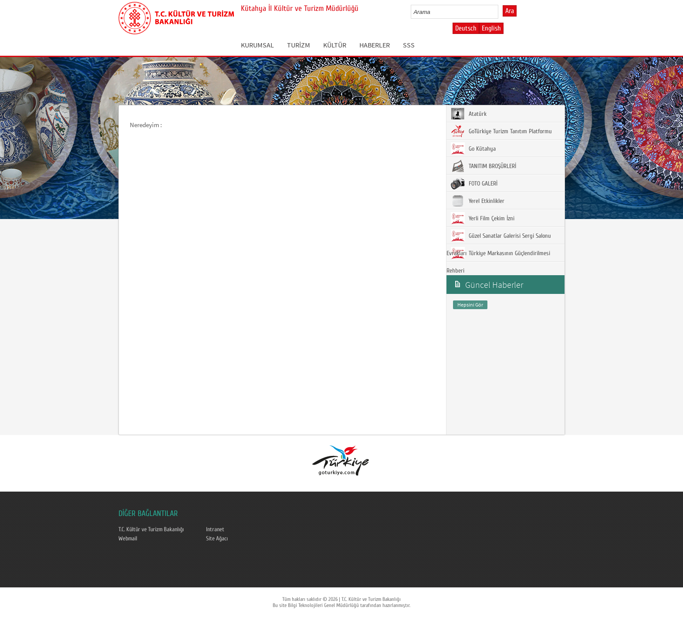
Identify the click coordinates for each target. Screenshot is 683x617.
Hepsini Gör (470, 304)
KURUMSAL (257, 44)
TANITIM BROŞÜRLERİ (483, 166)
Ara (509, 11)
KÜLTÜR (334, 44)
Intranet (215, 529)
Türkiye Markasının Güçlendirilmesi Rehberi (498, 260)
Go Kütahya (473, 148)
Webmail (127, 538)
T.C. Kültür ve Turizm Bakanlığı (151, 529)
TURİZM (298, 44)
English (491, 28)
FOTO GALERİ (474, 183)
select (500, 12)
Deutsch (466, 28)
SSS (409, 44)
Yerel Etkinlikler (477, 201)
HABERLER (374, 44)
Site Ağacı (217, 538)
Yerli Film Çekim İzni (482, 218)
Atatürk (469, 114)
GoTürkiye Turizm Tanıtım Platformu (501, 131)
